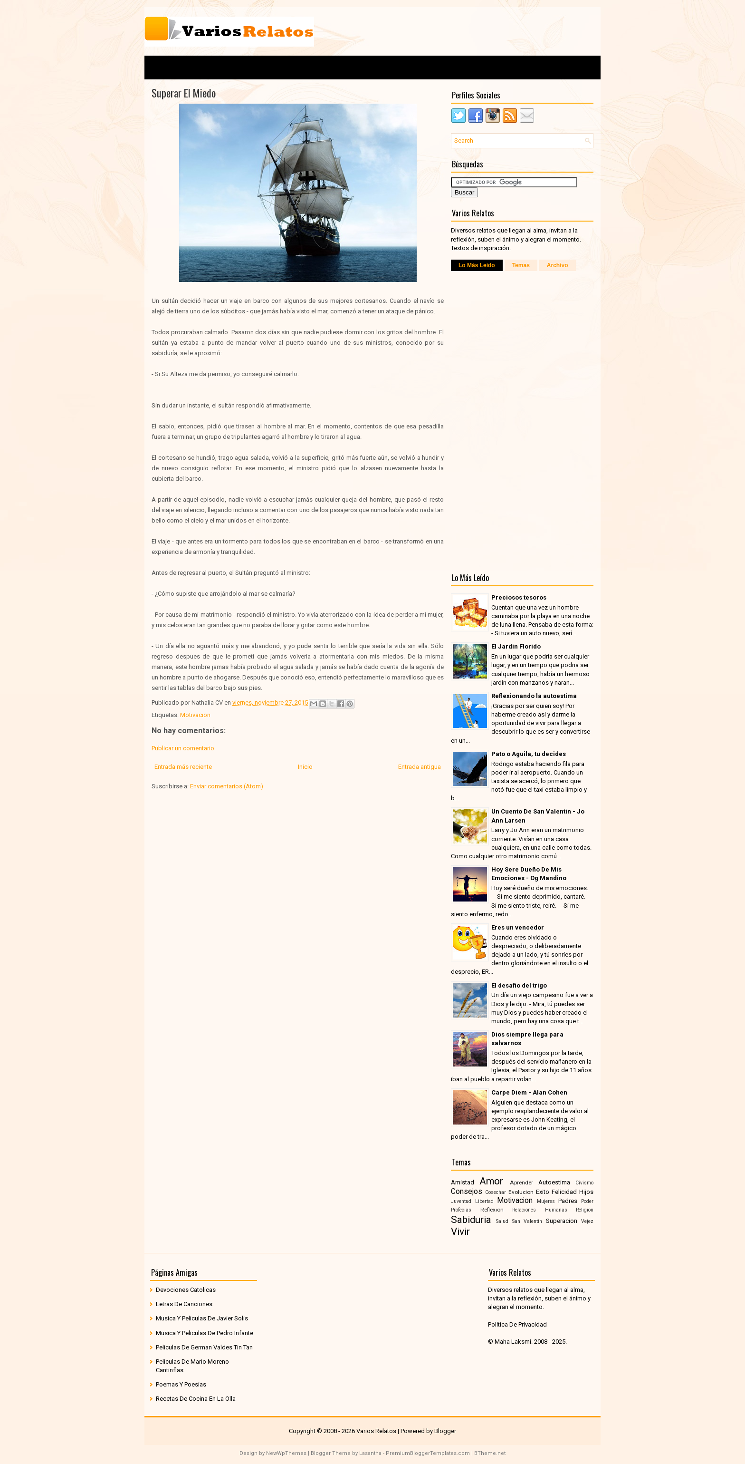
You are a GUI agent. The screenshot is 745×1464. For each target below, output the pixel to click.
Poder (587, 1201)
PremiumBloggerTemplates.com (428, 1453)
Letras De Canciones (184, 1304)
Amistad (462, 1182)
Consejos (466, 1191)
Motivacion (195, 714)
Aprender (521, 1182)
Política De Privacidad (517, 1324)
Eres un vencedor (517, 927)
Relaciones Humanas (539, 1210)
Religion (584, 1210)
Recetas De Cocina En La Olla (196, 1398)
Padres (567, 1200)
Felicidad (564, 1191)
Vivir (460, 1231)
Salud (502, 1221)
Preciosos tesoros (518, 597)
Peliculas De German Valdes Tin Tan (204, 1347)
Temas (521, 265)
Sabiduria (471, 1219)
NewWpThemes (286, 1453)
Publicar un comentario (183, 748)
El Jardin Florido (516, 646)
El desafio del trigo (519, 985)
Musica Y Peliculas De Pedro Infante (204, 1333)
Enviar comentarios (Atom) (226, 786)
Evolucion (521, 1192)
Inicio (305, 766)
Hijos (586, 1191)
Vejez (587, 1221)
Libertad (484, 1201)
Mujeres (546, 1201)
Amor (491, 1181)
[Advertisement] (482, 31)
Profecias (461, 1210)
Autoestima (554, 1182)
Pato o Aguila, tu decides (528, 753)
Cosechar (495, 1192)
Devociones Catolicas (186, 1289)
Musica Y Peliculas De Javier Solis (202, 1318)
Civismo (584, 1183)
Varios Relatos (376, 1431)
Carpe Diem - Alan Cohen (529, 1092)
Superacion (561, 1220)
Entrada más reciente (183, 766)
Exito (542, 1191)
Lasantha (370, 1453)
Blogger (445, 1431)
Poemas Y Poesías (181, 1384)
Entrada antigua (419, 766)
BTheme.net (490, 1453)
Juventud (461, 1201)
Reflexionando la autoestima (534, 695)
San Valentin (527, 1221)
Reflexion (492, 1209)
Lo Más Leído (476, 265)
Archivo (557, 265)
